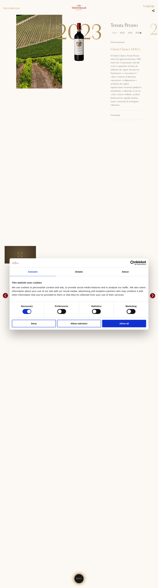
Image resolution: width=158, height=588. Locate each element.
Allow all (124, 323)
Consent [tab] (32, 271)
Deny (34, 323)
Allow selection (79, 323)
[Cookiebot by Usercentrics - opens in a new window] (132, 263)
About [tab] (125, 271)
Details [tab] (79, 271)
